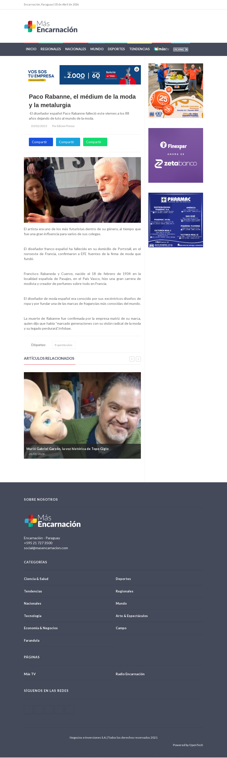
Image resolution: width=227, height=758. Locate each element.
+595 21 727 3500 (38, 543)
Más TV (30, 674)
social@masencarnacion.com (46, 548)
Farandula (31, 641)
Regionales (51, 50)
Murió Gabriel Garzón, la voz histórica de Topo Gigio (67, 449)
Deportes (116, 50)
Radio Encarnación (130, 674)
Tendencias (139, 50)
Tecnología (32, 616)
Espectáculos (63, 345)
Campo (121, 629)
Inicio (31, 50)
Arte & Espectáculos (132, 616)
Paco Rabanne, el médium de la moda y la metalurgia (82, 101)
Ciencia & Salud (36, 579)
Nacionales (75, 50)
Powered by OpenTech (188, 745)
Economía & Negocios (41, 629)
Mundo (97, 50)
